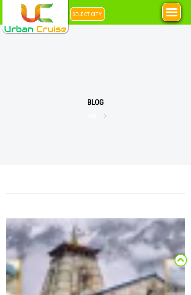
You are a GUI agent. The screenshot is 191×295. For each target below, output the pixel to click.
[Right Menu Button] (171, 12)
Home (91, 116)
